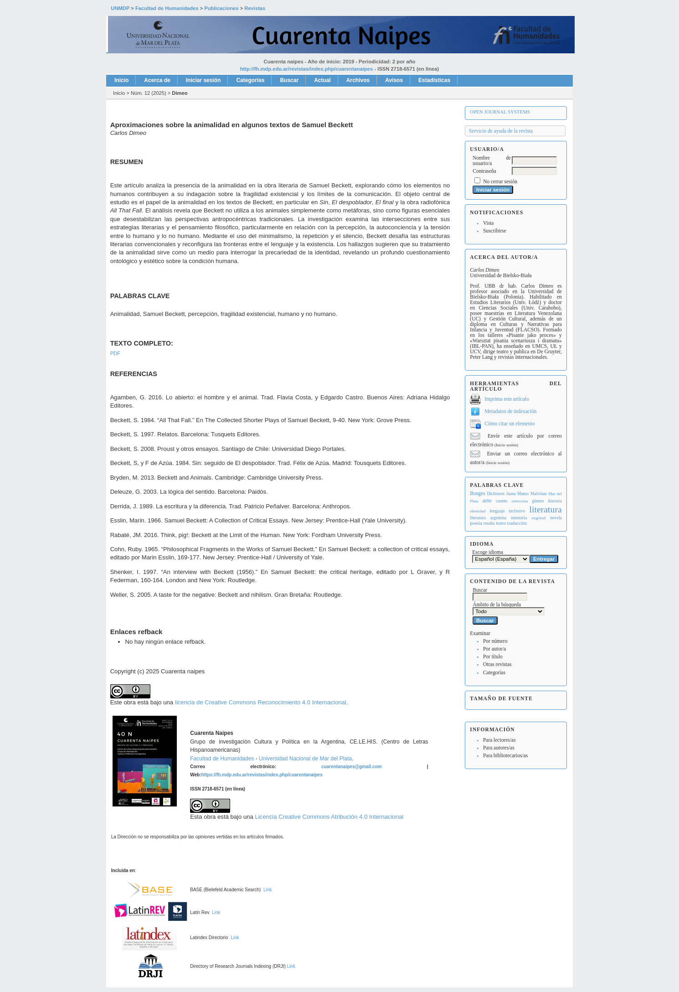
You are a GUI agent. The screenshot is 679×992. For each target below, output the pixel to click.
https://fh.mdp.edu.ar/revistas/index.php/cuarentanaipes (262, 774)
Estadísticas (434, 80)
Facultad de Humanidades (222, 758)
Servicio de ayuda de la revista (501, 131)
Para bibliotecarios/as (505, 755)
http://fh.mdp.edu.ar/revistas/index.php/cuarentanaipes (306, 69)
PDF (115, 353)
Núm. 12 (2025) (148, 93)
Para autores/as (498, 747)
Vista (488, 223)
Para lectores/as (499, 740)
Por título (493, 656)
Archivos (358, 80)
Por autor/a (494, 648)
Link (267, 889)
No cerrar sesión (500, 181)
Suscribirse (494, 230)
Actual (322, 80)
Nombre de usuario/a (492, 160)
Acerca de (157, 80)
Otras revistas (497, 664)
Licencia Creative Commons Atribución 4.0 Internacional (329, 816)
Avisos (394, 80)
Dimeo (179, 93)
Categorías (494, 672)
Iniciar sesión (203, 80)
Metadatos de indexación (510, 411)
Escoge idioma (487, 552)
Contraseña (484, 171)
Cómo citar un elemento (509, 423)
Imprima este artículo (506, 399)
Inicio (121, 80)
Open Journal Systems (500, 111)
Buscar (289, 80)
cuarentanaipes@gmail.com (351, 766)
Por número (495, 641)
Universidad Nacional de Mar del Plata (305, 758)
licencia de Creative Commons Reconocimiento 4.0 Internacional (260, 702)
